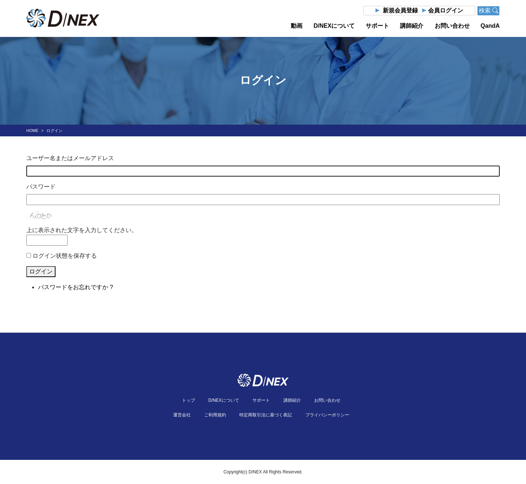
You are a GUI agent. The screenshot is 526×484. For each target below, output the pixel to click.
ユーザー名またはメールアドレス (70, 158)
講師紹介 (411, 26)
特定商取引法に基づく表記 (265, 414)
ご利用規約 (215, 414)
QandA (490, 26)
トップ (188, 400)
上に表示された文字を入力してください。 (81, 230)
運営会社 (182, 414)
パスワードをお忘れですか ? (75, 287)
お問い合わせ (452, 26)
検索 (488, 10)
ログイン (41, 271)
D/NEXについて (334, 26)
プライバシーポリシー (327, 414)
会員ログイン (445, 10)
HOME (32, 130)
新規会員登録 (400, 10)
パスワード (41, 187)
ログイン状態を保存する (65, 256)
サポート (377, 26)
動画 (296, 26)
